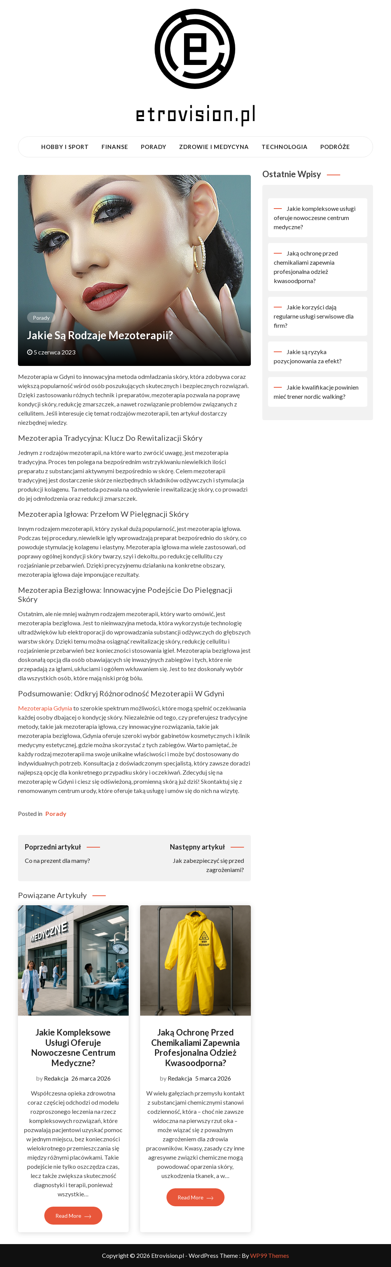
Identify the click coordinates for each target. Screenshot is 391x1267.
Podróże (335, 146)
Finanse (115, 146)
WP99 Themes (269, 1255)
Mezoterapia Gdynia (45, 708)
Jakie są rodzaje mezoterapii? (100, 334)
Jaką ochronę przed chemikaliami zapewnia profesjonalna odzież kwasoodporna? (195, 1047)
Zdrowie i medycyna (214, 146)
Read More (73, 1215)
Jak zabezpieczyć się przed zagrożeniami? (189, 857)
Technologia (285, 146)
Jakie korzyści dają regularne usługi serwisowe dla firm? (314, 316)
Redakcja (56, 1078)
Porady (153, 146)
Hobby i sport (65, 146)
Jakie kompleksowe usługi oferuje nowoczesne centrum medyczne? (73, 1047)
